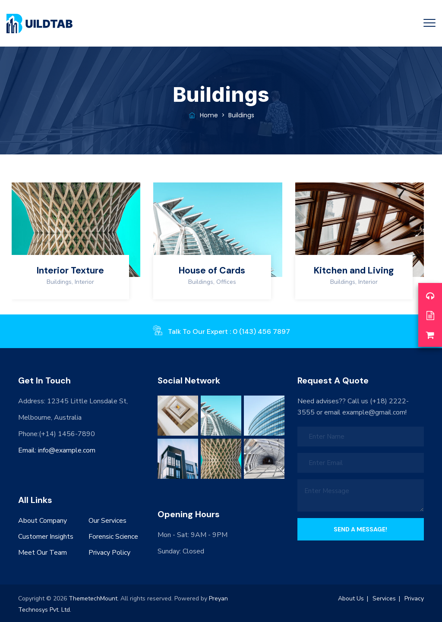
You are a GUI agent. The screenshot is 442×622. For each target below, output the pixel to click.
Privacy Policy (109, 552)
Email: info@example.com (56, 450)
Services (384, 598)
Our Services (107, 520)
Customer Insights (45, 536)
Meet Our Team (42, 552)
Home (203, 115)
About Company (42, 520)
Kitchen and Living (354, 270)
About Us (351, 598)
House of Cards (212, 270)
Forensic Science (113, 536)
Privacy (414, 598)
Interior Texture (70, 270)
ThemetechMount (93, 598)
